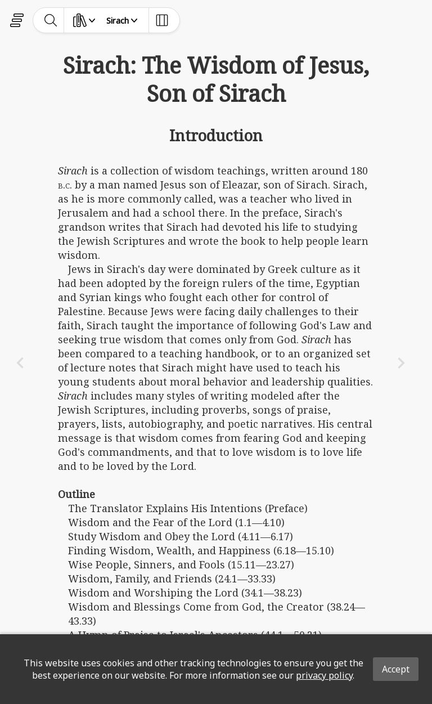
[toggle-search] (51, 20)
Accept (396, 669)
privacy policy (324, 675)
